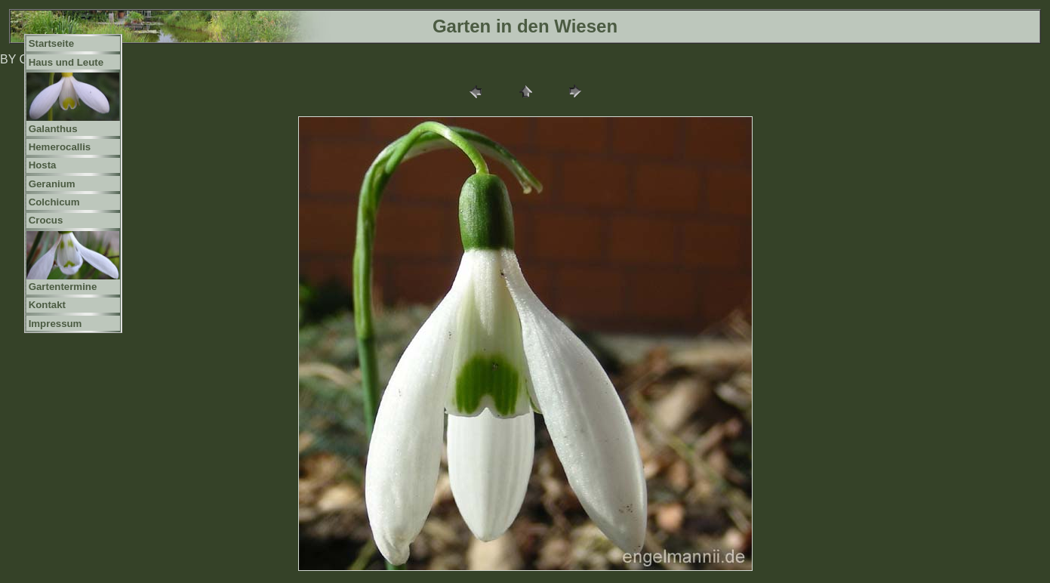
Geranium (52, 184)
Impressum (55, 323)
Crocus (46, 220)
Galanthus (53, 128)
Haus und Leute (66, 62)
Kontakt (47, 304)
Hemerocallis (60, 147)
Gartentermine (63, 286)
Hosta (43, 165)
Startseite (51, 43)
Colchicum (54, 202)
